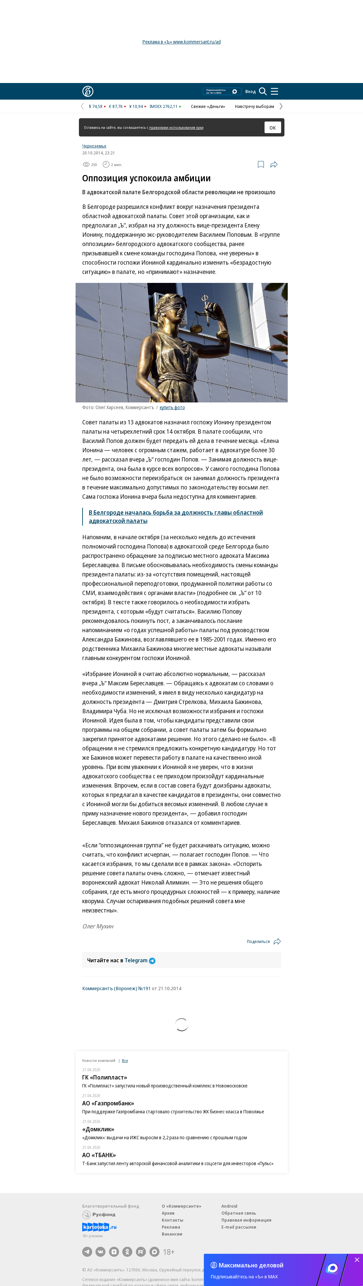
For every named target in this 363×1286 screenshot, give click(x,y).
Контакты (172, 1220)
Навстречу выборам (254, 106)
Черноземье (94, 146)
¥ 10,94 (136, 106)
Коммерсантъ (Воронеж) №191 (116, 988)
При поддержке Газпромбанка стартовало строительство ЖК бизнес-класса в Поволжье (173, 1111)
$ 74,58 (95, 106)
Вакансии (172, 1234)
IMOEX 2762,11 (164, 106)
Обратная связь (238, 1213)
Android (229, 1206)
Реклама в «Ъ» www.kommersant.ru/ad (182, 42)
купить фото (172, 407)
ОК (273, 127)
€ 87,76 (116, 106)
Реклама (171, 1227)
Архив (168, 1213)
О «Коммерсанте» (182, 1206)
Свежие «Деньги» (208, 106)
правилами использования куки (176, 127)
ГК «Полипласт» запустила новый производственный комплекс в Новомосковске (165, 1085)
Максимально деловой (251, 1265)
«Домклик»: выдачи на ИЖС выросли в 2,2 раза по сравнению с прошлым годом (164, 1137)
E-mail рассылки (238, 1227)
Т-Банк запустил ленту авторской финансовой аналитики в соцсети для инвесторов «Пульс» (177, 1163)
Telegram (140, 960)
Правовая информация (246, 1220)
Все (125, 1060)
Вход (250, 91)
